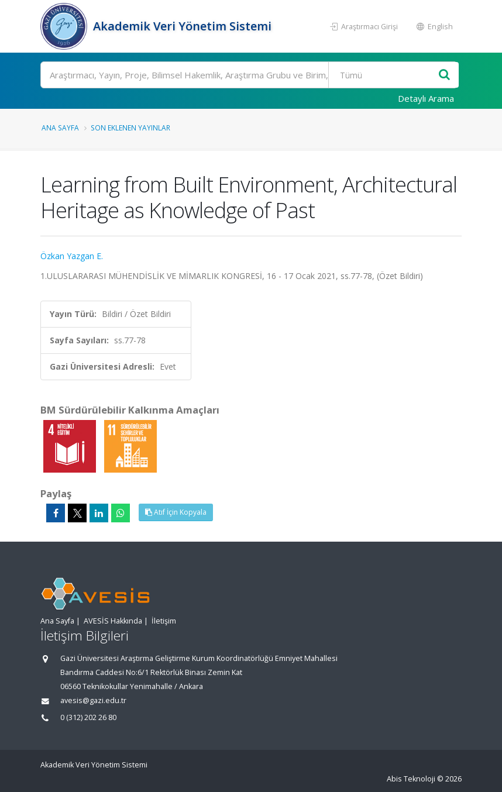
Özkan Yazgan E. (71, 255)
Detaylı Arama (426, 98)
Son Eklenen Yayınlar (130, 127)
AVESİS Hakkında (113, 621)
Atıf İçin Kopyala (176, 512)
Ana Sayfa (60, 127)
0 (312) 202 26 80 (88, 717)
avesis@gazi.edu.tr (93, 700)
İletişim (164, 621)
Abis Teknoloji (411, 779)
